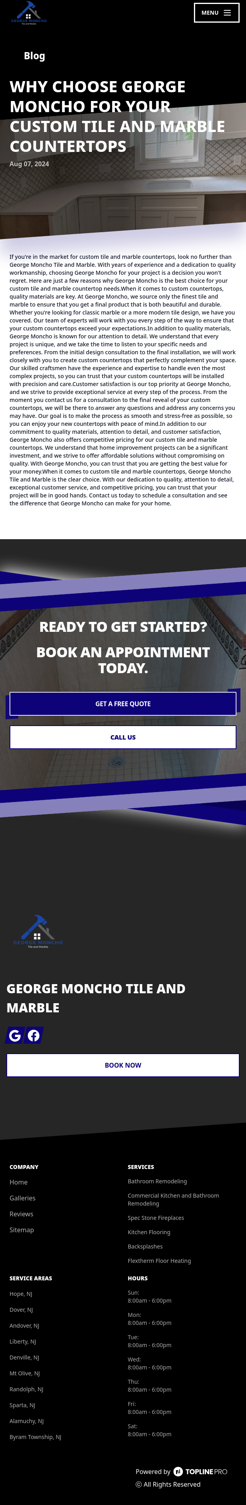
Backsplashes (145, 1246)
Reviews (21, 1214)
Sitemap (22, 1229)
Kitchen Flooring (149, 1232)
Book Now (123, 1065)
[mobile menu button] (216, 12)
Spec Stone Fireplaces (156, 1217)
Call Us (123, 737)
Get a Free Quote (123, 703)
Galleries (22, 1198)
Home (19, 1182)
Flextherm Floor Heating (159, 1260)
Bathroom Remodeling (157, 1181)
